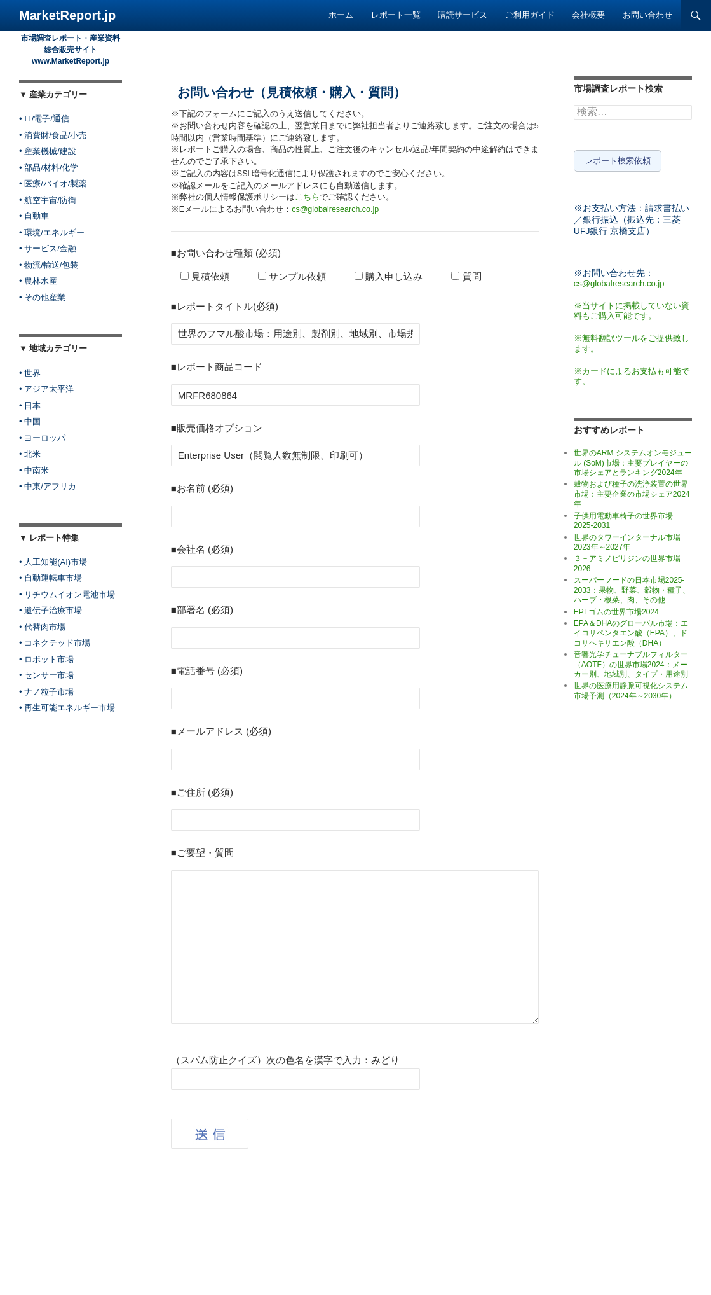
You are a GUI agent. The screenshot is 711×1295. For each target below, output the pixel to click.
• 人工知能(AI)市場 (53, 562)
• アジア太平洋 (46, 389)
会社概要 (588, 15)
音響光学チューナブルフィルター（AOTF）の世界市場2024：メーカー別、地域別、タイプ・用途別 (631, 662)
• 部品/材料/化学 (48, 167)
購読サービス (462, 15)
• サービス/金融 (47, 248)
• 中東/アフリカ (47, 486)
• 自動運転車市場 (50, 578)
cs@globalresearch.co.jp (335, 209)
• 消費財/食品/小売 (52, 135)
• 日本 (30, 405)
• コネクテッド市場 (54, 643)
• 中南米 (34, 470)
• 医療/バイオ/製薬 (52, 183)
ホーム (340, 15)
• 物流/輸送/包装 (48, 265)
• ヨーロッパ (42, 438)
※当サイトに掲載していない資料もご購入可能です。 (631, 308)
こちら (307, 197)
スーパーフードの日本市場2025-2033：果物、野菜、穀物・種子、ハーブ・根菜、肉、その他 (632, 588)
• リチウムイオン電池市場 (67, 594)
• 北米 (30, 454)
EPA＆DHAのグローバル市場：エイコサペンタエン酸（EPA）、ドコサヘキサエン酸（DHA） (631, 630)
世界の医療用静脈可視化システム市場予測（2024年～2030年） (631, 688)
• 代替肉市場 (42, 627)
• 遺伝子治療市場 (50, 610)
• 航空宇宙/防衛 (47, 200)
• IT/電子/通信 (44, 118)
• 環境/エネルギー (52, 232)
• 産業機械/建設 (47, 151)
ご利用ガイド (530, 15)
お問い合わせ (647, 15)
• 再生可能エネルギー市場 (67, 707)
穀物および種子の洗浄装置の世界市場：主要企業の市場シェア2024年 (632, 492)
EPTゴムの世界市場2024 (616, 609)
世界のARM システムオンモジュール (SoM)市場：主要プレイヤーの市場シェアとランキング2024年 (633, 460)
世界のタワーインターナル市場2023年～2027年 (627, 539)
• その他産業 (42, 297)
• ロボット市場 (46, 659)
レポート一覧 (396, 15)
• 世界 (30, 373)
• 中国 (30, 421)
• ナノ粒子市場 (46, 691)
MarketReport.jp (67, 15)
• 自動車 (34, 216)
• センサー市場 (46, 675)
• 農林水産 (38, 281)
